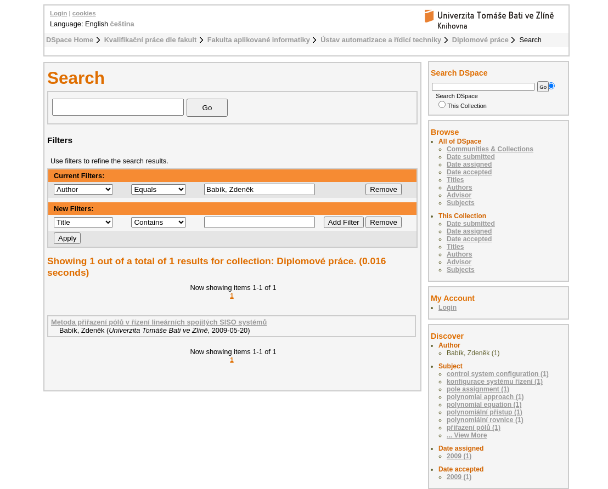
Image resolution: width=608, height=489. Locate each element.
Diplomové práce (480, 40)
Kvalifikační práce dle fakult (150, 40)
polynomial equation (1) (484, 404)
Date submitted (471, 157)
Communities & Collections (490, 149)
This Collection (462, 106)
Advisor (459, 195)
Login (58, 13)
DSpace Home (69, 40)
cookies (84, 13)
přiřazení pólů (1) (473, 427)
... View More (467, 435)
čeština (122, 24)
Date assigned (469, 164)
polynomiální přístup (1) (484, 412)
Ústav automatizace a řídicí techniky (380, 40)
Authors (459, 187)
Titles (455, 180)
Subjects (461, 203)
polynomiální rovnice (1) (485, 420)
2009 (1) (459, 456)
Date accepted (469, 172)
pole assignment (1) (478, 389)
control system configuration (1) (498, 374)
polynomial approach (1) (485, 397)
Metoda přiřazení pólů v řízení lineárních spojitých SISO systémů (159, 322)
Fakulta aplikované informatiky (258, 40)
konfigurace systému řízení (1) (495, 381)
